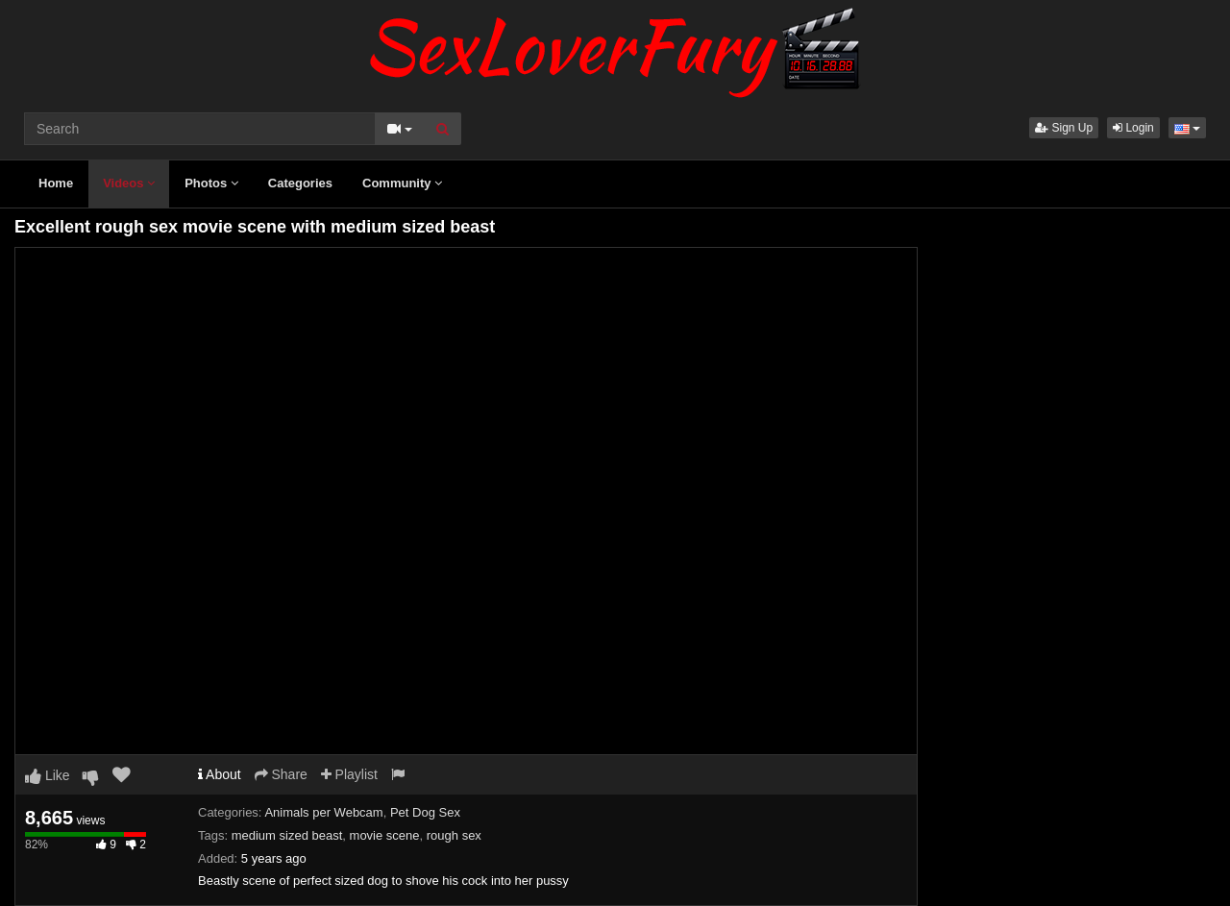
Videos (129, 183)
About (219, 774)
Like (47, 775)
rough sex (454, 835)
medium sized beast (287, 835)
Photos (211, 183)
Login (1133, 128)
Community (402, 183)
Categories (300, 183)
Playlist (349, 774)
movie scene (385, 835)
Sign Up (1064, 128)
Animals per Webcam (323, 812)
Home (55, 183)
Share (281, 774)
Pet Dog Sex (425, 812)
